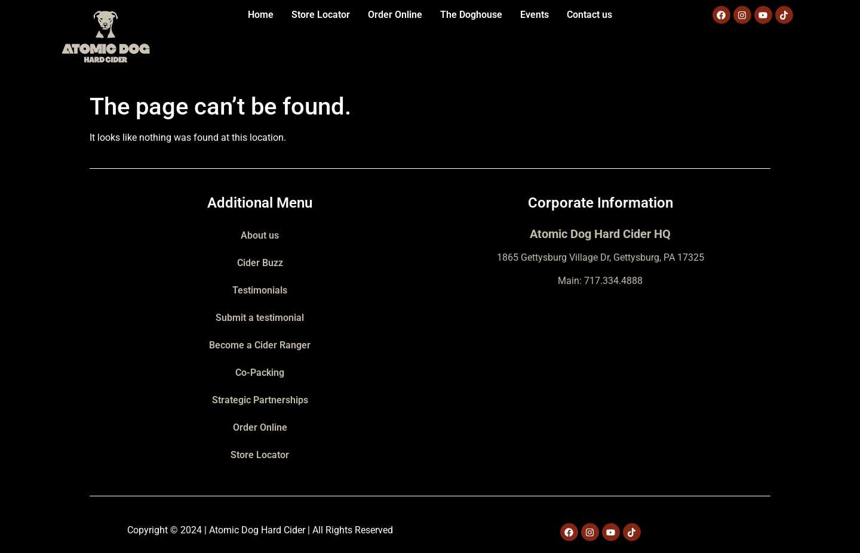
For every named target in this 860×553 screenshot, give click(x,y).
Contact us (589, 14)
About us (260, 235)
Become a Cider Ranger (260, 345)
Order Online (395, 14)
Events (534, 14)
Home (261, 14)
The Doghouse (471, 14)
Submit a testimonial (260, 317)
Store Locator (320, 14)
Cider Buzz (260, 262)
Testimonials (259, 290)
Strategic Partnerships (260, 400)
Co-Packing (259, 372)
